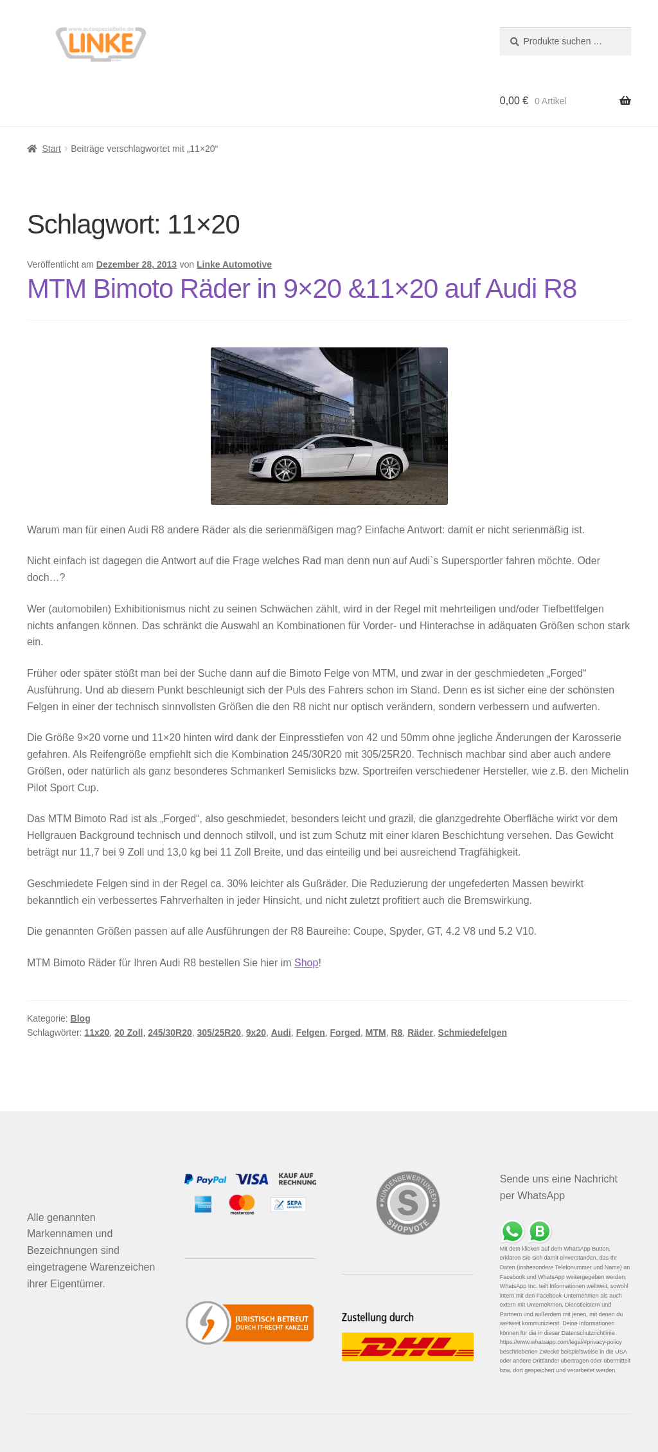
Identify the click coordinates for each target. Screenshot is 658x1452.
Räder (420, 1032)
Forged (345, 1032)
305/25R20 (219, 1032)
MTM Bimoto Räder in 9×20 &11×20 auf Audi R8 (302, 288)
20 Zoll (128, 1032)
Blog (81, 1018)
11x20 (96, 1032)
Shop (306, 962)
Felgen (310, 1032)
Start (51, 148)
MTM (376, 1032)
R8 (396, 1032)
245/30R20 (170, 1032)
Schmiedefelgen (472, 1032)
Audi (281, 1032)
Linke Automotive (234, 264)
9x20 (256, 1032)
